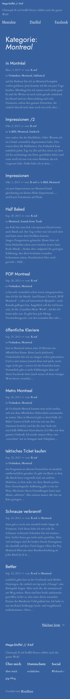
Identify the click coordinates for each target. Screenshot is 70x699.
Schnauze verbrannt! (23, 511)
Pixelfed (35, 22)
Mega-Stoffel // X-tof (12, 3)
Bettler (11, 566)
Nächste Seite (53, 625)
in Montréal (15, 63)
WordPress (27, 691)
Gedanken (14, 75)
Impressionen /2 (20, 119)
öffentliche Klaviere (22, 330)
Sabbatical (39, 75)
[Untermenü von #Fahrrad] (63, 671)
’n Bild (12, 131)
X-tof (33, 70)
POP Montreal (18, 274)
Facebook (61, 22)
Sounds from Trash (31, 221)
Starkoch (34, 131)
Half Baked (15, 209)
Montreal (27, 75)
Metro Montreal (19, 390)
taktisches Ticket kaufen (26, 451)
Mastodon (9, 22)
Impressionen (17, 175)
